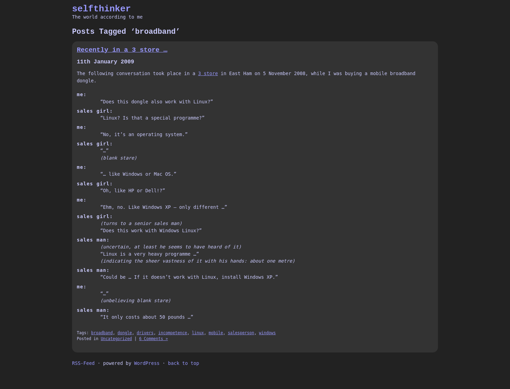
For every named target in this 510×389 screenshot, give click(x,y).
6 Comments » (153, 338)
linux (198, 332)
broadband (102, 332)
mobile (216, 332)
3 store (208, 73)
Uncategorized (116, 338)
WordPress (147, 363)
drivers (145, 332)
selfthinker (101, 9)
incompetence (172, 332)
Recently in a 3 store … (122, 50)
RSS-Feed (83, 363)
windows (267, 332)
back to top (183, 363)
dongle (125, 332)
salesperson (241, 332)
